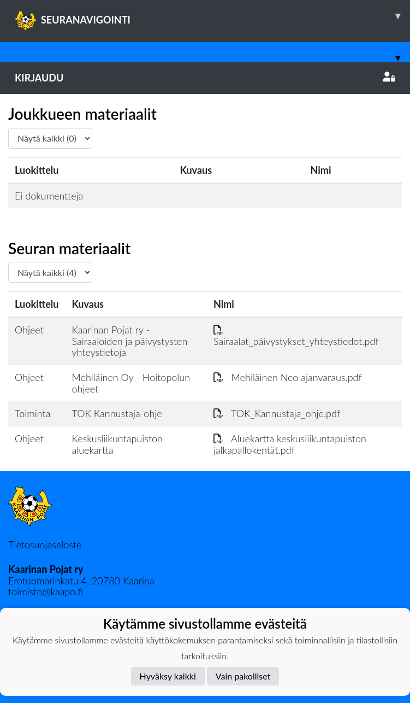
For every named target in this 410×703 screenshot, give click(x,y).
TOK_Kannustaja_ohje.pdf (276, 413)
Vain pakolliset (243, 676)
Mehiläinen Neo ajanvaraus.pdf (287, 377)
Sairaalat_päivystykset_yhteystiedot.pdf (296, 335)
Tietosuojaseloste (44, 544)
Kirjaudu (205, 78)
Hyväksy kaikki (168, 676)
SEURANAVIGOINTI (212, 16)
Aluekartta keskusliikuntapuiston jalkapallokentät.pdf (289, 444)
